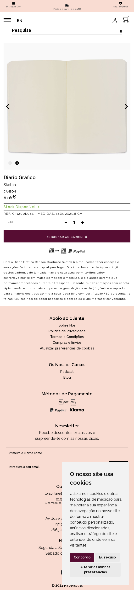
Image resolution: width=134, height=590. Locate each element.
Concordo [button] (82, 557)
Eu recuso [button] (107, 557)
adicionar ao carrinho (67, 237)
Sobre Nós (67, 325)
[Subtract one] (66, 222)
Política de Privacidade (67, 331)
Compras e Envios (67, 342)
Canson (10, 191)
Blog (67, 377)
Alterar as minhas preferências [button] (95, 569)
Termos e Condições (67, 337)
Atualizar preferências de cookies (67, 348)
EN (19, 20)
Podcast (67, 372)
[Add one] (82, 222)
